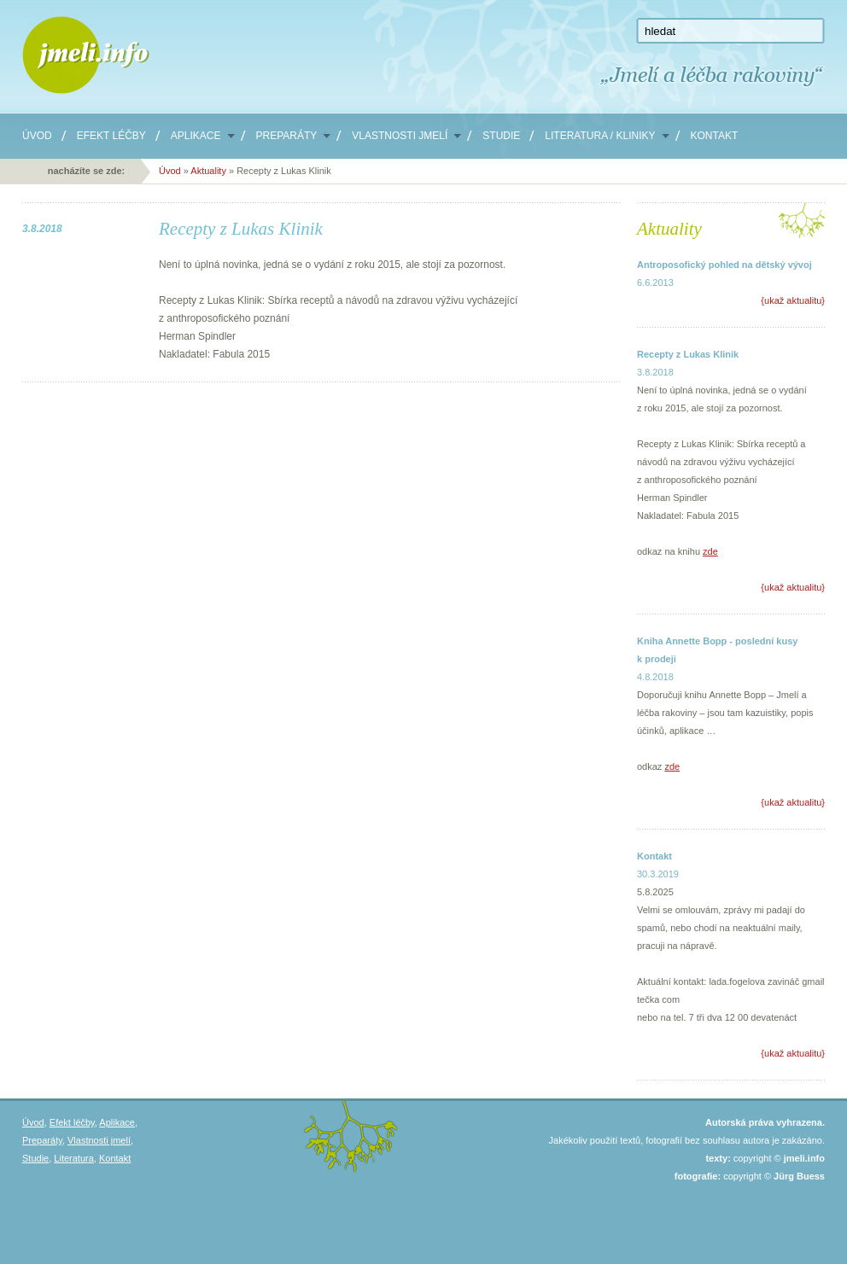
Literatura (73, 1158)
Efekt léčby (111, 136)
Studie (501, 136)
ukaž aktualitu (792, 300)
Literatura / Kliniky (600, 136)
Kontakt (715, 136)
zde (710, 551)
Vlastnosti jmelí (399, 136)
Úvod (37, 136)
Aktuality (209, 171)
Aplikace (196, 136)
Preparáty (287, 136)
